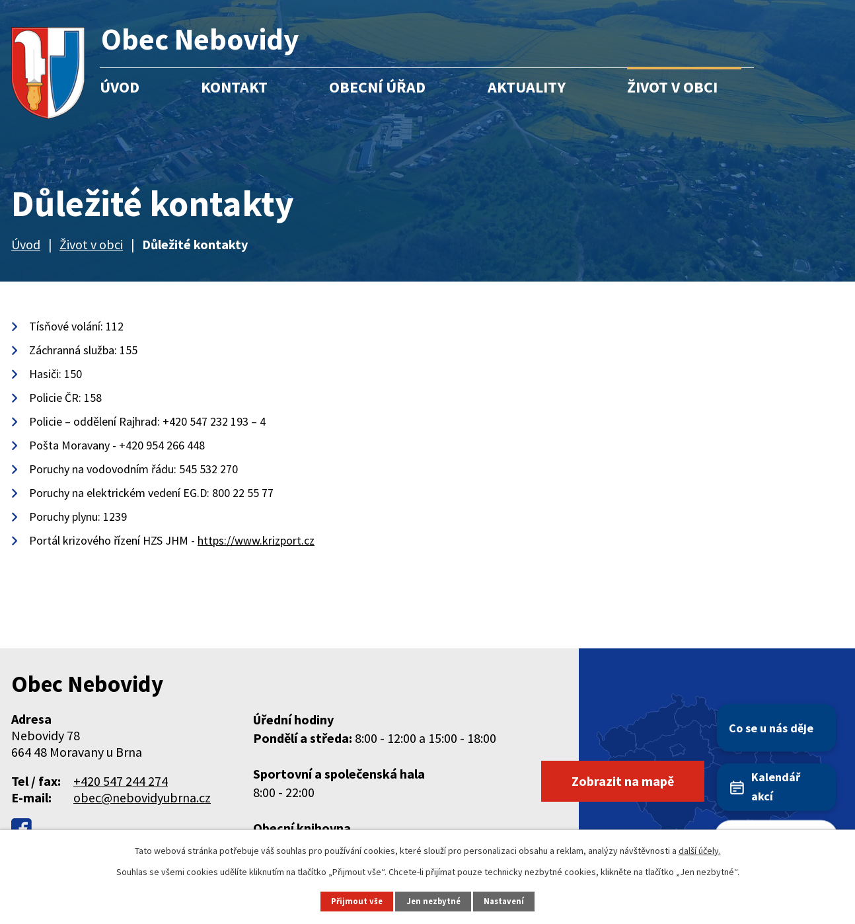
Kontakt (234, 87)
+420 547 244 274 (120, 781)
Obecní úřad (377, 87)
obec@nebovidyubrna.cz (142, 797)
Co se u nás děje (771, 728)
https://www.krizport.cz (256, 540)
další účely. (700, 851)
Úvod (119, 87)
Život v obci (672, 87)
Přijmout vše (357, 901)
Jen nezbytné (433, 901)
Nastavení (504, 901)
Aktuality (527, 87)
